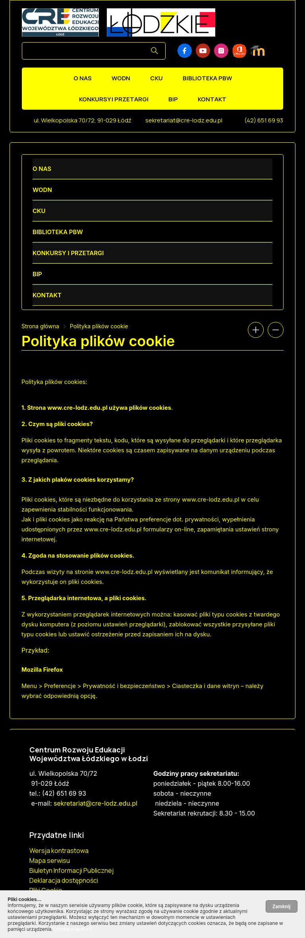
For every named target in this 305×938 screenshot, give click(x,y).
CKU (156, 78)
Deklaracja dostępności (63, 880)
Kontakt (212, 99)
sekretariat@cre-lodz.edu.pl (183, 120)
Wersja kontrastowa (59, 850)
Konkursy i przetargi (114, 99)
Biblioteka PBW (207, 78)
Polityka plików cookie (99, 326)
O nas (82, 78)
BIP (173, 99)
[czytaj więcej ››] (73, 929)
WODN (121, 78)
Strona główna (40, 326)
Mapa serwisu (49, 860)
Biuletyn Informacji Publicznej (71, 870)
